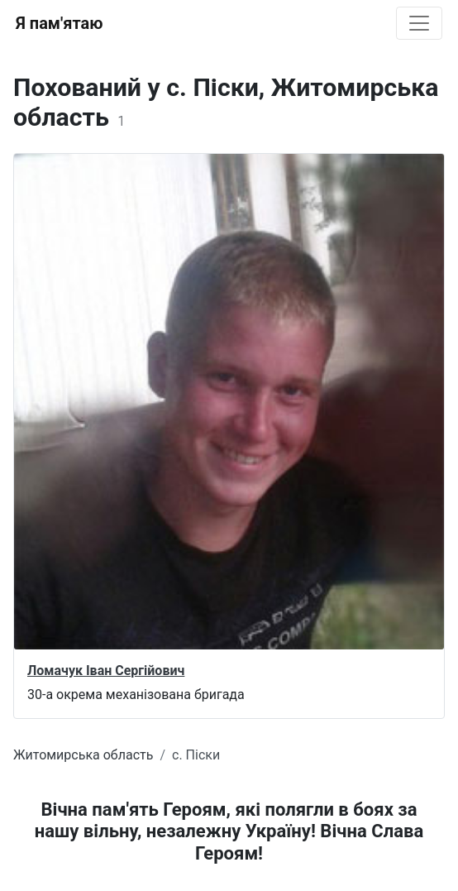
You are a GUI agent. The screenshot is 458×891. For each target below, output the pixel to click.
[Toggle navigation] (419, 23)
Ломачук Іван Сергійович (105, 670)
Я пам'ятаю (59, 23)
